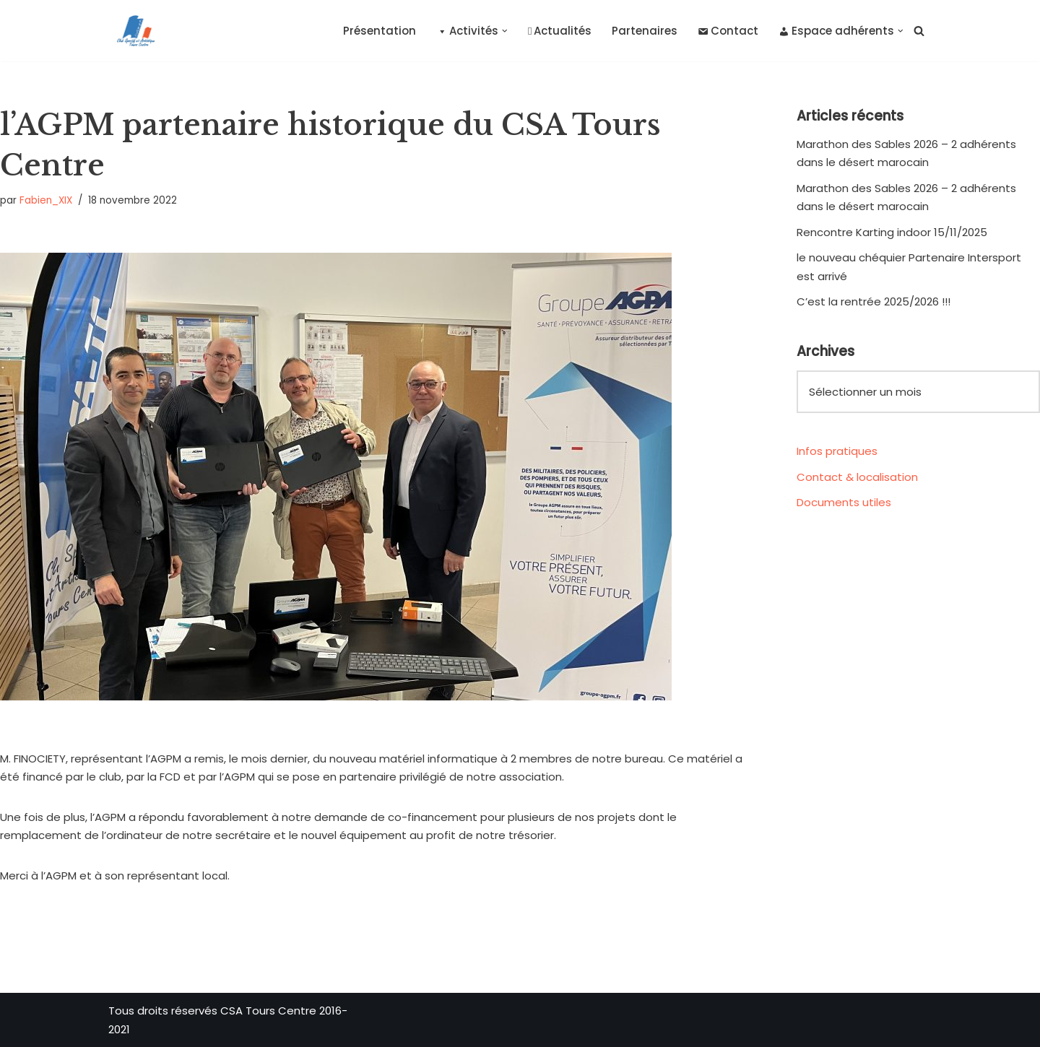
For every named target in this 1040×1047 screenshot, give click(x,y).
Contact (728, 30)
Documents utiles (844, 502)
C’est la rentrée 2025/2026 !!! (873, 301)
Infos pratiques (837, 451)
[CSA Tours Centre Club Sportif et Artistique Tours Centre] (132, 30)
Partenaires (645, 30)
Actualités (560, 30)
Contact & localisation (857, 477)
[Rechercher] (919, 30)
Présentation (380, 30)
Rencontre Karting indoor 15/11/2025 (892, 232)
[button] (505, 31)
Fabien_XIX (46, 200)
